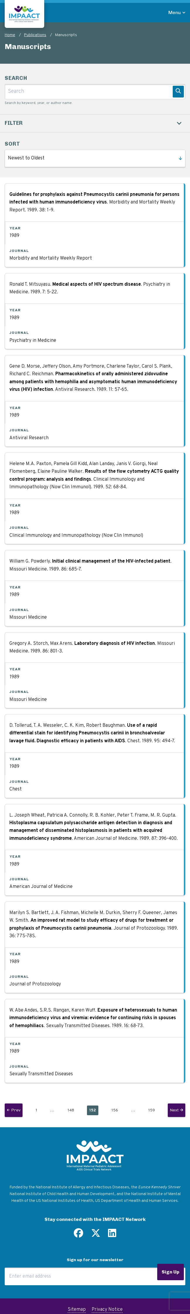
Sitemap (77, 1310)
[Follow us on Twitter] (95, 1235)
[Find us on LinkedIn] (112, 1235)
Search (16, 78)
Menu (174, 12)
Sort (12, 144)
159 (152, 1109)
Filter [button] (14, 123)
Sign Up (170, 1272)
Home (10, 35)
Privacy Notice (107, 1310)
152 (93, 1110)
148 (72, 1109)
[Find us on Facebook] (78, 1235)
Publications (35, 35)
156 (116, 1109)
